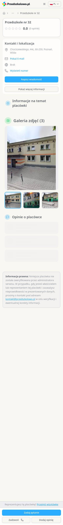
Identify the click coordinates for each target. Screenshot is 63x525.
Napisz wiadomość (31, 79)
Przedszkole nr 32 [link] (30, 13)
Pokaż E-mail (17, 58)
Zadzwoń (16, 519)
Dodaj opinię (46, 519)
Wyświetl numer (19, 70)
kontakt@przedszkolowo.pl (20, 299)
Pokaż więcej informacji (31, 89)
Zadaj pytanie (31, 512)
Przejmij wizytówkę (47, 504)
